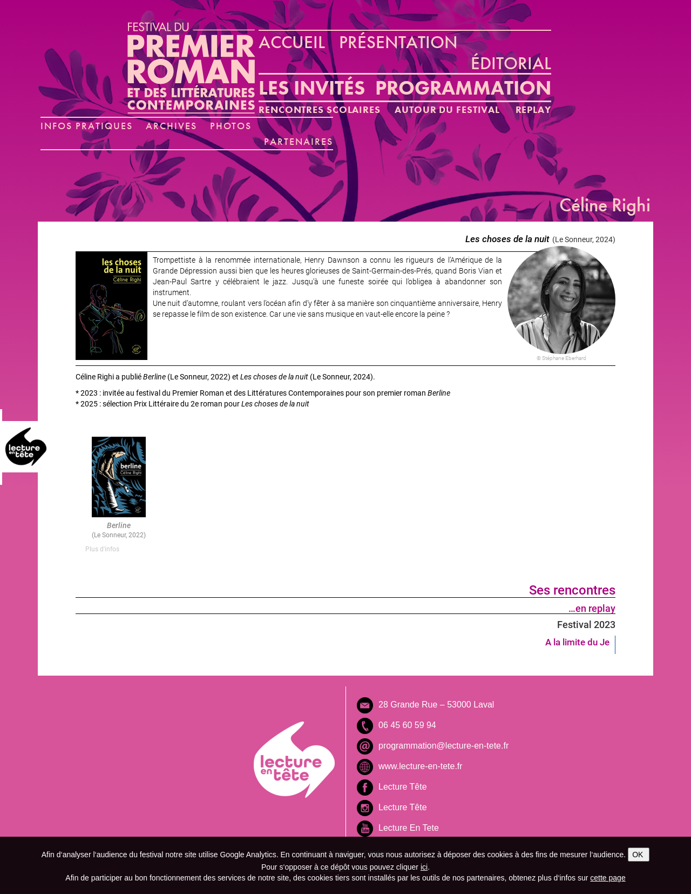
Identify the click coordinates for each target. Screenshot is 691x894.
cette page (607, 877)
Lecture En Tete (408, 827)
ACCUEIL (292, 42)
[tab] (119, 549)
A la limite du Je (577, 642)
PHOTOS (231, 125)
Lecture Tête (402, 786)
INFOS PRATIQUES (86, 125)
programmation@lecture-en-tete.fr (443, 745)
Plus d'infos (102, 548)
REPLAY (533, 109)
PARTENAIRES (298, 141)
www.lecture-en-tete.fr (420, 766)
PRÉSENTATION (398, 42)
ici (424, 867)
